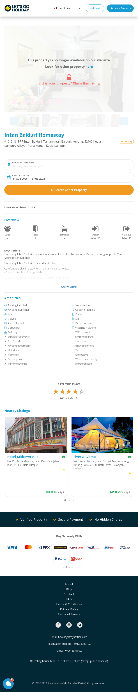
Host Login (95, 8)
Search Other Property (69, 190)
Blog (69, 589)
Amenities (27, 207)
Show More (69, 287)
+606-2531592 (73, 650)
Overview (11, 207)
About (69, 584)
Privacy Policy (69, 609)
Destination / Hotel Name (23, 162)
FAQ (69, 599)
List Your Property (120, 8)
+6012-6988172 (81, 643)
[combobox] (72, 166)
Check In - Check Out (21, 175)
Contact (69, 594)
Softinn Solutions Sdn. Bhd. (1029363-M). (66, 683)
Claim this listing (86, 83)
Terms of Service (69, 614)
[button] (79, 8)
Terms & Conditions (69, 604)
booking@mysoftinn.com (72, 637)
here (89, 66)
